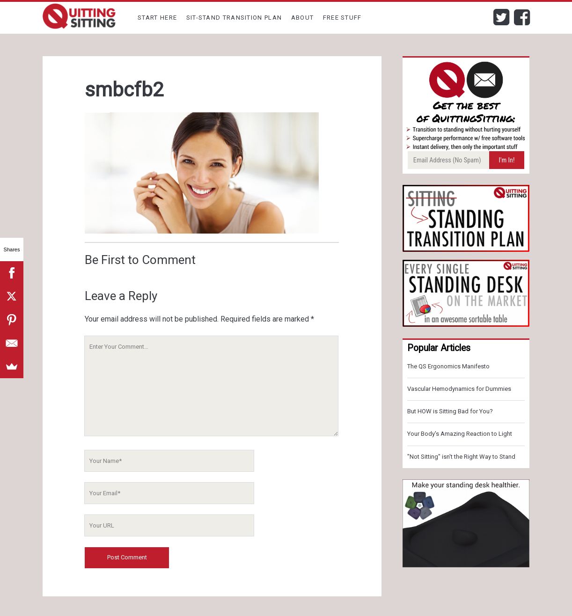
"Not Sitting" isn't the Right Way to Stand (461, 456)
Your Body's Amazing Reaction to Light (459, 433)
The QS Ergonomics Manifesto (448, 366)
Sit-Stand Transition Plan (234, 17)
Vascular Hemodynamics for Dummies (459, 388)
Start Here (157, 17)
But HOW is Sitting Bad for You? (450, 411)
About (302, 17)
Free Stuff (342, 17)
